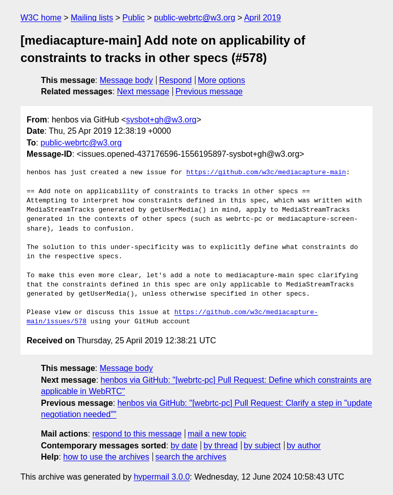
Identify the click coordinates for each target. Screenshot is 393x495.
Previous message (209, 91)
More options (222, 80)
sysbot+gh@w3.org (161, 119)
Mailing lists (92, 17)
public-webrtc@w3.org (194, 17)
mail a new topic (217, 433)
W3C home (40, 17)
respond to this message (136, 433)
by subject (262, 445)
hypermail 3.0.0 (161, 476)
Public (133, 17)
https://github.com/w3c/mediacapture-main (266, 172)
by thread (221, 445)
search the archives (191, 456)
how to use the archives (106, 456)
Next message (143, 91)
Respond (175, 80)
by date (183, 445)
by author (304, 445)
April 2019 (262, 17)
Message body (126, 80)
